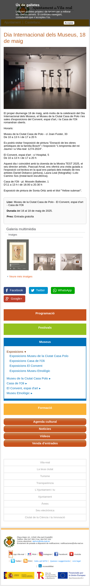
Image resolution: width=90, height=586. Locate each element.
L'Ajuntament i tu (45, 489)
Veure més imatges (20, 276)
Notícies (45, 428)
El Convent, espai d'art (22, 388)
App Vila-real (17, 554)
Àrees (45, 503)
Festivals (45, 327)
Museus (45, 342)
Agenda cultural (45, 421)
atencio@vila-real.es (41, 541)
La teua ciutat (45, 469)
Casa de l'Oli (15, 383)
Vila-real (45, 462)
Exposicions (15, 351)
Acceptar (69, 23)
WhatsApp (65, 290)
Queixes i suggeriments (60, 561)
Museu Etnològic (18, 393)
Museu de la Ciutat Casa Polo (27, 378)
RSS (27, 561)
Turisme (45, 476)
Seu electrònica (45, 510)
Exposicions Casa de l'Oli (27, 360)
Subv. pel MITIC (41, 561)
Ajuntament (45, 496)
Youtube (75, 554)
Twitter (40, 290)
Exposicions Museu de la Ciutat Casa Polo (39, 356)
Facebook (16, 290)
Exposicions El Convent (26, 365)
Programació (45, 313)
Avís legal (76, 561)
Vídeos (45, 436)
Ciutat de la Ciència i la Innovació (45, 517)
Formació (45, 407)
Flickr (32, 554)
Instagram (46, 554)
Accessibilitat (46, 566)
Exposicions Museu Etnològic (30, 371)
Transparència (45, 483)
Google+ (16, 298)
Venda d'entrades (45, 443)
